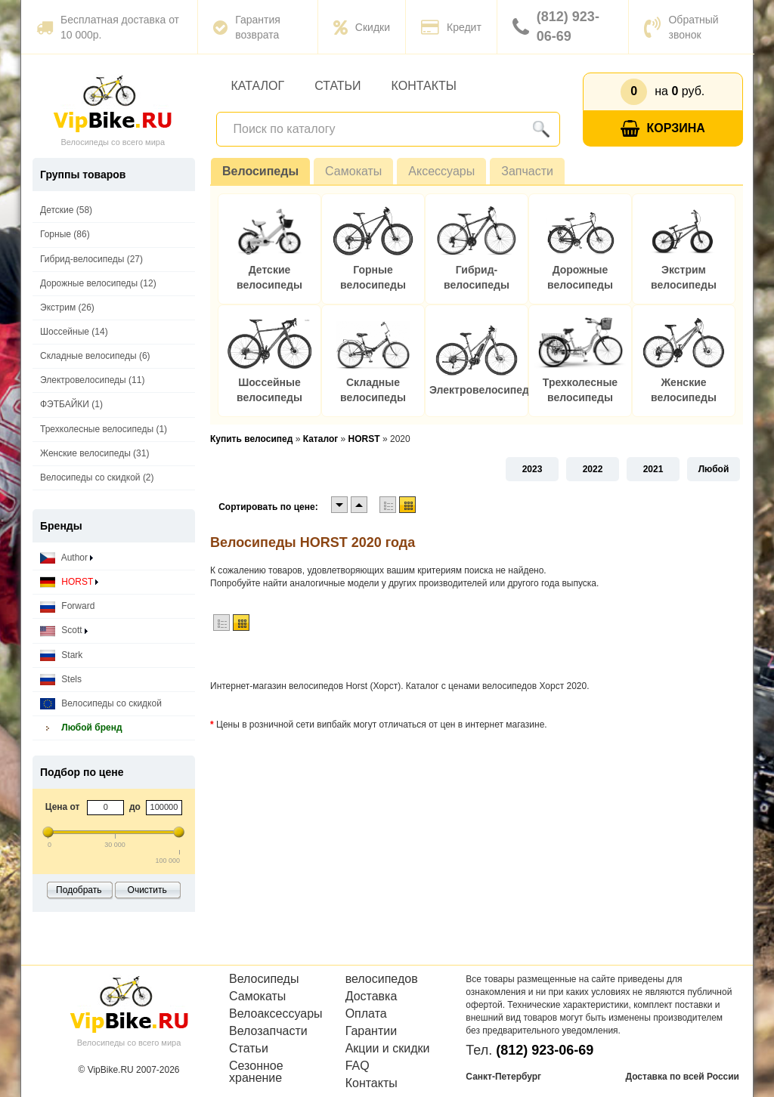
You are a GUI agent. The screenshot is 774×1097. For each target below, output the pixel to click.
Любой (713, 469)
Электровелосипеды (483, 390)
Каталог (258, 85)
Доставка (371, 996)
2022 (593, 469)
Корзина (663, 129)
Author (66, 558)
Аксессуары (441, 171)
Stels (61, 679)
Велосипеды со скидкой (101, 703)
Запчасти (527, 171)
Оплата (366, 1014)
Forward (67, 606)
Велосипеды (260, 171)
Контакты (424, 85)
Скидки (361, 27)
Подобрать (78, 890)
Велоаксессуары (276, 1014)
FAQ (357, 1066)
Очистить (147, 890)
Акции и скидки (387, 1049)
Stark (61, 655)
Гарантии (371, 1031)
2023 (532, 469)
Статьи (337, 85)
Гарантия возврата (246, 27)
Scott (64, 630)
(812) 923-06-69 (555, 26)
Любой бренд (81, 728)
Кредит (451, 27)
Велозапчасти (268, 1031)
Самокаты (353, 171)
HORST (69, 582)
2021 (653, 469)
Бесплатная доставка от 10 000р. (107, 27)
